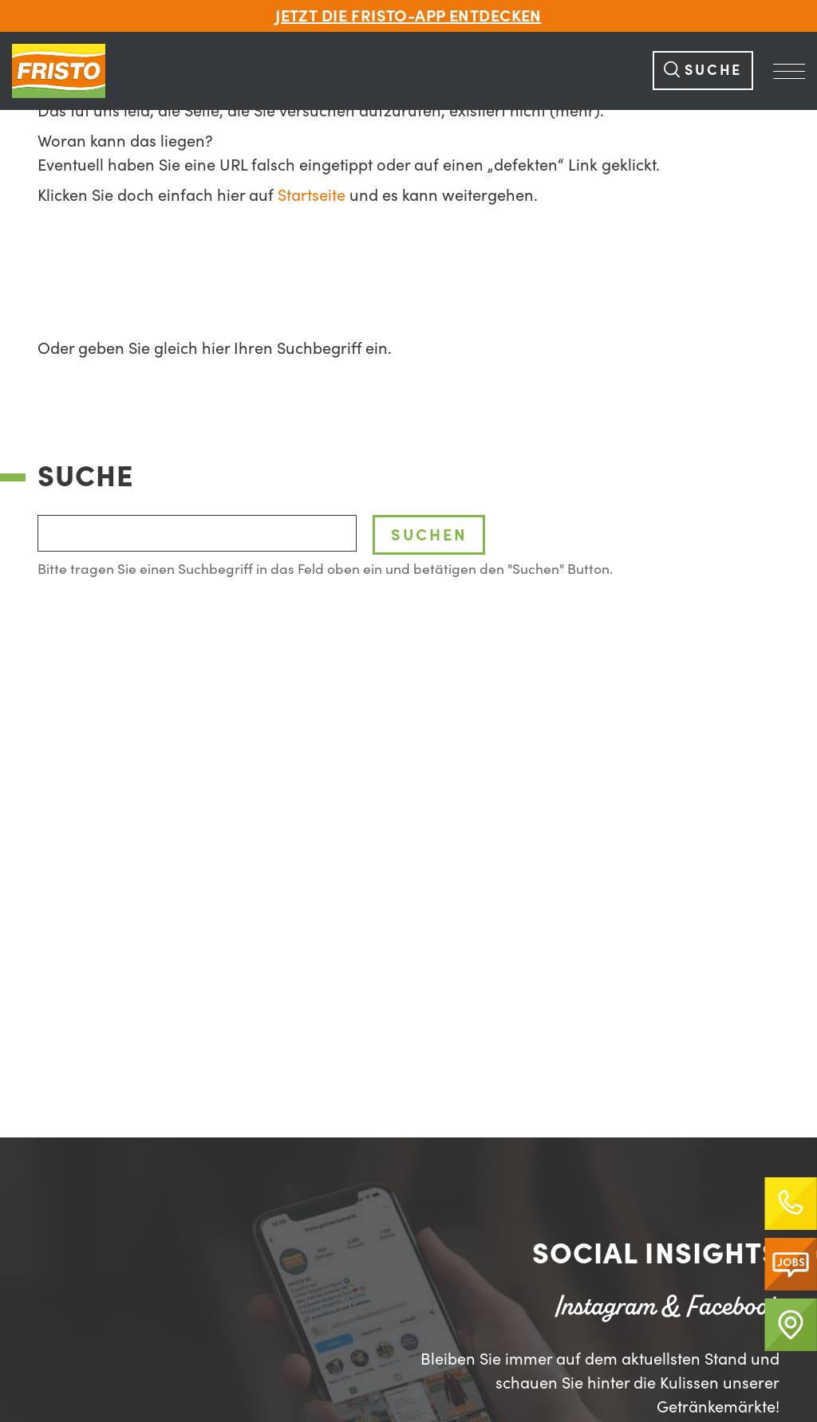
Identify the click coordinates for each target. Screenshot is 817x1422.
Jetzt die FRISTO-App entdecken (408, 16)
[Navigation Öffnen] (789, 71)
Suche (703, 69)
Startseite (311, 195)
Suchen (429, 534)
